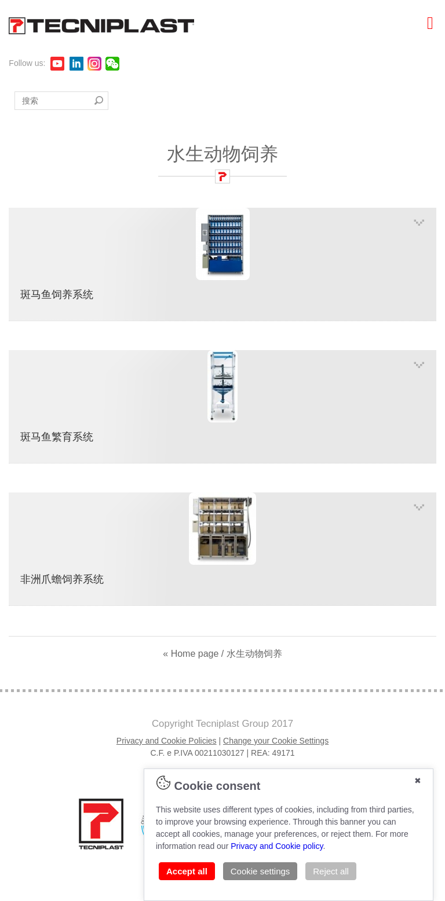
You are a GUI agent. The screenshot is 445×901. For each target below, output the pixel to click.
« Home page (190, 654)
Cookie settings (260, 871)
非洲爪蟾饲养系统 (222, 538)
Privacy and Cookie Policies (166, 740)
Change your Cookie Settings (276, 740)
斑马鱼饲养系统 (222, 254)
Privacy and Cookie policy (277, 846)
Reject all (331, 871)
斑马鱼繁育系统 (222, 396)
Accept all (186, 871)
